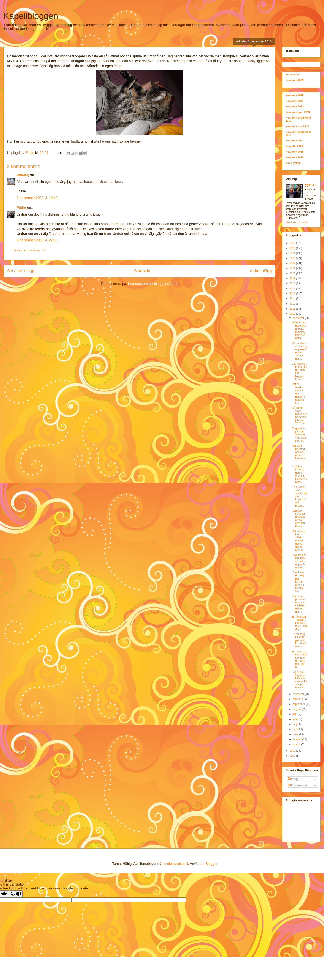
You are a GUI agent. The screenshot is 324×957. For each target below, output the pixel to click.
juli (295, 714)
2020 (293, 273)
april (295, 729)
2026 (293, 243)
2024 (293, 253)
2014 (293, 298)
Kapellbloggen (30, 16)
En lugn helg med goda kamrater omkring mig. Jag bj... (299, 659)
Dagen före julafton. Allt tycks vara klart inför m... (299, 435)
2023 (293, 258)
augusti (297, 709)
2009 (293, 750)
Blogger (211, 864)
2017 (293, 288)
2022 (293, 263)
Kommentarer (297, 785)
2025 (293, 248)
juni (295, 719)
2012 (293, 303)
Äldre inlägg (261, 271)
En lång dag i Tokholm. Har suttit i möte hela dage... (299, 623)
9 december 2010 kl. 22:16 (37, 240)
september (299, 704)
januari (297, 744)
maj (295, 724)
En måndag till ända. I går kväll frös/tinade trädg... (299, 640)
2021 (293, 268)
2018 (293, 283)
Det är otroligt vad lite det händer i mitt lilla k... (298, 393)
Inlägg (293, 779)
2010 (293, 313)
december (299, 318)
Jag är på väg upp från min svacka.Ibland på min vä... (299, 680)
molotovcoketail (176, 864)
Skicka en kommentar (29, 250)
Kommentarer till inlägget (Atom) (153, 284)
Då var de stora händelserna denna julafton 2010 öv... (299, 415)
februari (297, 739)
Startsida (142, 271)
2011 (293, 308)
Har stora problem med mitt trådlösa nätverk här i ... (298, 604)
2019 (293, 278)
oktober (297, 699)
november (299, 694)
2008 (293, 755)
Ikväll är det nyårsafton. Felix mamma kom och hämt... (299, 330)
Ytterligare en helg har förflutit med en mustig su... (298, 581)
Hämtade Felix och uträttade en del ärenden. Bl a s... (299, 518)
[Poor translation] (16, 893)
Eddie (21, 208)
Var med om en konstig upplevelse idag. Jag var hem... (299, 351)
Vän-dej (23, 175)
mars (296, 734)
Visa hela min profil (296, 222)
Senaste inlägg (20, 271)
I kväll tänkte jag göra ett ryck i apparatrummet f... (299, 561)
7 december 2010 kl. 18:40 (37, 198)
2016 (293, 293)
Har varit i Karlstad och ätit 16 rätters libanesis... (299, 453)
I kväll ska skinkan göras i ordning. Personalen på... (299, 474)
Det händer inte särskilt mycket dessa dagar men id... (298, 540)
